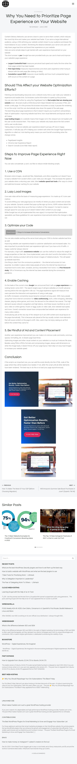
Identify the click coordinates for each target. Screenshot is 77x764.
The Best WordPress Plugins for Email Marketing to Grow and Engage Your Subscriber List (34, 722)
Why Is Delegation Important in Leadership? (18, 579)
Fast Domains (8, 656)
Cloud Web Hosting (10, 588)
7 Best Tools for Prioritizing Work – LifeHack (18, 575)
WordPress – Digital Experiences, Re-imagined (18, 644)
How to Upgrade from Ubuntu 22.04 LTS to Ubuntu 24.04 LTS (24, 660)
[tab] (35, 547)
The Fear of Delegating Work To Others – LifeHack (20, 582)
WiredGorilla (8, 604)
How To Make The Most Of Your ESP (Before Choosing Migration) (19, 488)
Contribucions (9, 717)
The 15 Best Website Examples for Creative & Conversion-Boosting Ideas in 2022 (19, 538)
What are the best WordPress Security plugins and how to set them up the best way (32, 568)
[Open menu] (73, 3)
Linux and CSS (8, 701)
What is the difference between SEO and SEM (18, 626)
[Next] (72, 527)
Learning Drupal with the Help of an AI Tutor (18, 592)
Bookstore (7, 639)
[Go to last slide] (4, 527)
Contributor (34, 27)
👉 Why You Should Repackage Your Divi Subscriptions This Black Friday (28, 679)
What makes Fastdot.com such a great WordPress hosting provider (26, 705)
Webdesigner (8, 621)
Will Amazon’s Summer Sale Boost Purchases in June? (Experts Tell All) (57, 488)
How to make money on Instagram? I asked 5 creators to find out (25, 742)
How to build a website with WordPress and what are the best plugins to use (29, 571)
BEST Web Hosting (10, 674)
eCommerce (38, 11)
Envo (4, 737)
